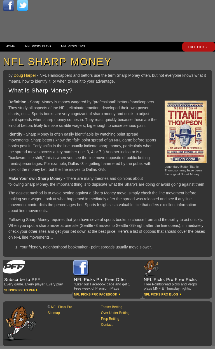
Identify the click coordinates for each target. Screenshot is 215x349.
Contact (107, 325)
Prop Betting (110, 319)
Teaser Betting (111, 307)
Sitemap (54, 313)
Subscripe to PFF (19, 290)
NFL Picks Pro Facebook (95, 294)
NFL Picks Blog (38, 46)
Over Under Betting (115, 313)
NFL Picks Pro (61, 307)
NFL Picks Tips (73, 46)
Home (10, 46)
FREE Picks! (197, 47)
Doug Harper (25, 75)
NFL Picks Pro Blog (161, 294)
